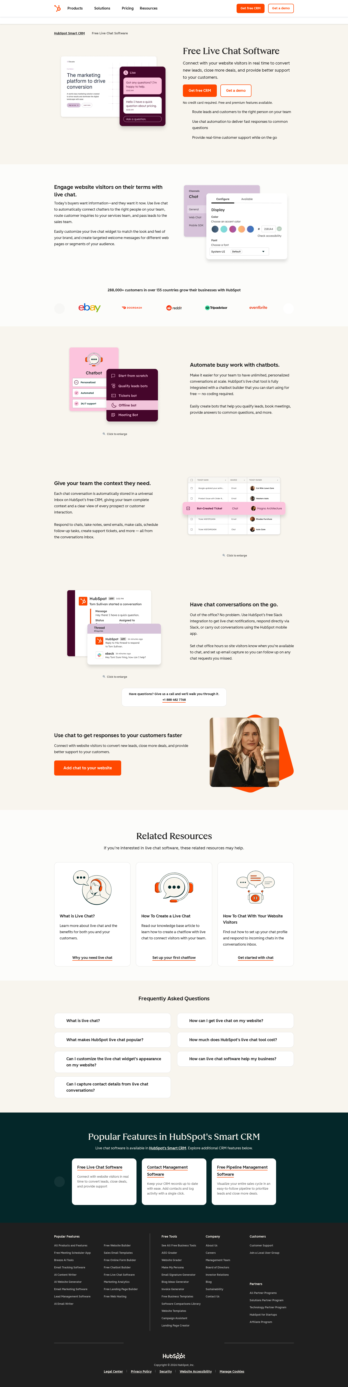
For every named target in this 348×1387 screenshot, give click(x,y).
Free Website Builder (117, 1245)
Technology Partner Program (268, 1307)
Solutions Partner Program (266, 1300)
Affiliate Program (261, 1322)
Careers (211, 1252)
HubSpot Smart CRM (69, 33)
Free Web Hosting (115, 1296)
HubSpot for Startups (263, 1314)
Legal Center (113, 1371)
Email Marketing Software (70, 1289)
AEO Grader (169, 1252)
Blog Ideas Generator (175, 1281)
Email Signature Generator (179, 1274)
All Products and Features (70, 1245)
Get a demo (283, 8)
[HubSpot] (57, 8)
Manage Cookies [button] (232, 1371)
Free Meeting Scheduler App (72, 1252)
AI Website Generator (68, 1281)
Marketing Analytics (117, 1281)
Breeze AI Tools (64, 1260)
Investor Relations (217, 1274)
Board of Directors (217, 1267)
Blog (209, 1281)
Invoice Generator (173, 1289)
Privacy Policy (141, 1371)
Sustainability (214, 1289)
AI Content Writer (65, 1274)
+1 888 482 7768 (174, 700)
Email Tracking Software (69, 1267)
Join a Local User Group (264, 1252)
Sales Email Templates (118, 1252)
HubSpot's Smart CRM (167, 1148)
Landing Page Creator (176, 1325)
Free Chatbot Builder (117, 1267)
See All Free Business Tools (179, 1245)
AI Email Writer (63, 1303)
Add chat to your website (87, 768)
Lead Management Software (72, 1296)
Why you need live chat (92, 958)
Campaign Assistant (174, 1318)
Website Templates (174, 1311)
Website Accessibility (196, 1371)
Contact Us (212, 1296)
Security (166, 1371)
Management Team (218, 1260)
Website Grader (172, 1260)
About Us (212, 1245)
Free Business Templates (177, 1296)
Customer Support (261, 1245)
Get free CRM (253, 8)
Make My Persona (173, 1267)
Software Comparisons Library (181, 1303)
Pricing (128, 8)
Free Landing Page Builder (121, 1289)
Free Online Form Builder (120, 1260)
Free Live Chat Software (99, 1167)
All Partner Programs (263, 1293)
